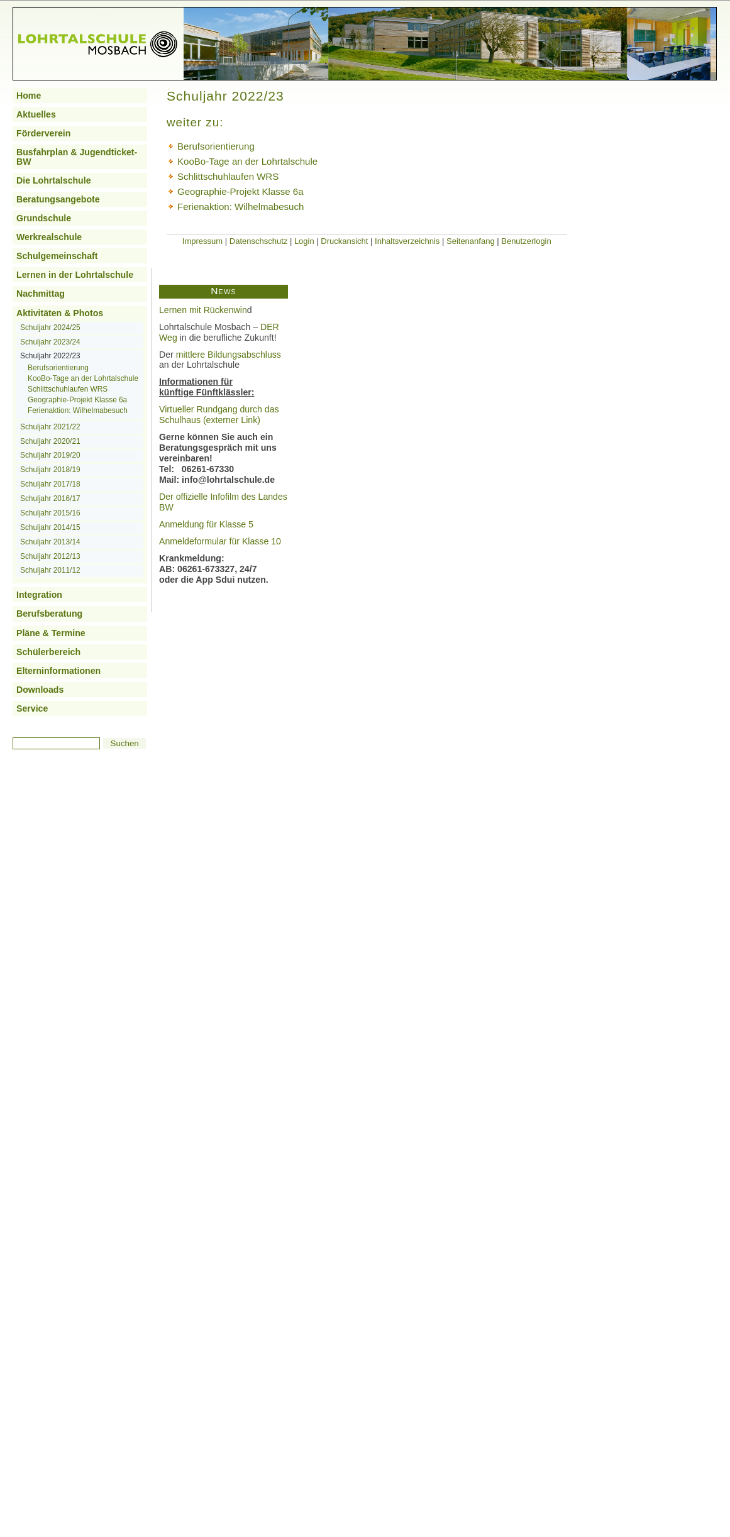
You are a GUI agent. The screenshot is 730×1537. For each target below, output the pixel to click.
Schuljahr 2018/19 (50, 469)
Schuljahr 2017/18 (50, 484)
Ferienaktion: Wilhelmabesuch (78, 410)
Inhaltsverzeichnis (407, 241)
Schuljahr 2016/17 (50, 498)
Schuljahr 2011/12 (50, 570)
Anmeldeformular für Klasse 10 (220, 541)
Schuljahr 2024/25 (50, 327)
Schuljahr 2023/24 (50, 342)
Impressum (202, 241)
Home (28, 96)
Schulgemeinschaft (57, 256)
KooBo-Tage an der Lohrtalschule (83, 378)
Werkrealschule (49, 237)
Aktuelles (36, 114)
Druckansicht (344, 241)
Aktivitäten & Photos (59, 313)
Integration (39, 595)
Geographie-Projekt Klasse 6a (77, 399)
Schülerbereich (48, 652)
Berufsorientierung (58, 367)
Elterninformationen (58, 671)
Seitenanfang (470, 241)
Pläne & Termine (51, 633)
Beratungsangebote (58, 199)
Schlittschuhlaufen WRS (68, 389)
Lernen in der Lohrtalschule (74, 275)
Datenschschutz (259, 241)
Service (32, 708)
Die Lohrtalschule (53, 180)
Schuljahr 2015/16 (50, 513)
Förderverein (43, 133)
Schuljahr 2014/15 (50, 527)
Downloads (40, 690)
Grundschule (43, 218)
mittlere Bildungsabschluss (228, 355)
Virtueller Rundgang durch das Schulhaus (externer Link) (219, 414)
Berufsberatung (49, 614)
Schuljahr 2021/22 (50, 426)
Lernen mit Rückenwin (203, 310)
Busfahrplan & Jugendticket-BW (76, 156)
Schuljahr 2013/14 (50, 541)
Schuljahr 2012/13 (50, 556)
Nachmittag (40, 294)
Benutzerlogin (526, 241)
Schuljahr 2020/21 (50, 441)
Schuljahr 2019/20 (50, 455)
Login (304, 241)
